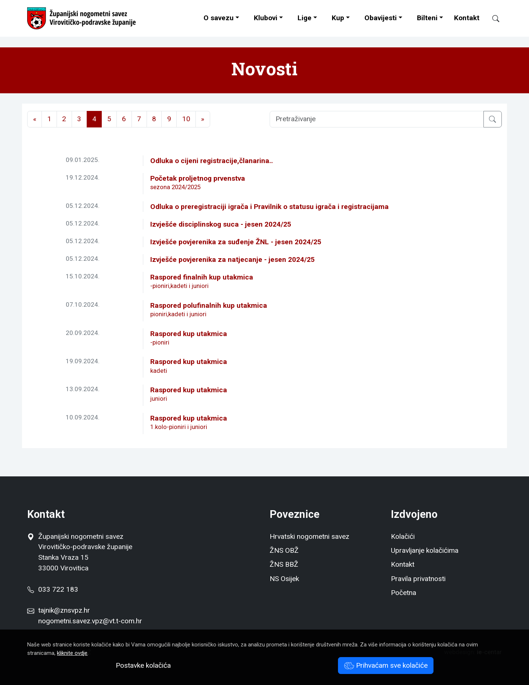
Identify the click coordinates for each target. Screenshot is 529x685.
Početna (403, 592)
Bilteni (427, 18)
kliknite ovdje (72, 653)
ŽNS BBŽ (284, 564)
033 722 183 (52, 589)
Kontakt (466, 18)
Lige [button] (305, 18)
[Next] (202, 119)
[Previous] (34, 119)
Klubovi (265, 18)
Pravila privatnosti (418, 578)
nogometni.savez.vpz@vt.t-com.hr (90, 621)
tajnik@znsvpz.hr (64, 610)
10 (186, 119)
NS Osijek (284, 578)
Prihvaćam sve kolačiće (386, 665)
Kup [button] (338, 18)
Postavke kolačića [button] (143, 665)
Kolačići (403, 536)
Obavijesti (380, 18)
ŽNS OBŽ (284, 550)
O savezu (219, 18)
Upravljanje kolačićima (424, 550)
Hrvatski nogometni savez (309, 536)
